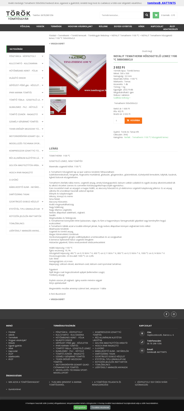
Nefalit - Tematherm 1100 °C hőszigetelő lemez (146, 137)
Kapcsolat (157, 26)
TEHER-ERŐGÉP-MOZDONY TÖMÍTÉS (25, 128)
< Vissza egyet (57, 43)
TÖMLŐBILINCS (16, 223)
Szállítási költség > (121, 97)
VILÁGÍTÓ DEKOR (17, 78)
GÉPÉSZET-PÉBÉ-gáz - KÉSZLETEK (25, 85)
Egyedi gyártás (123, 26)
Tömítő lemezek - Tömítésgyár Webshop (90, 35)
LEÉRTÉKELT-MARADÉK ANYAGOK (25, 230)
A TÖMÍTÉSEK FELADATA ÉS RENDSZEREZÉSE (106, 383)
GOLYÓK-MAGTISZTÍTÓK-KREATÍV (25, 165)
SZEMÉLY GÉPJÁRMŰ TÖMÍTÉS (23, 121)
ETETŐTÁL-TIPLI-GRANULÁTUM (24, 208)
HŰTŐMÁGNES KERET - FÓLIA (23, 70)
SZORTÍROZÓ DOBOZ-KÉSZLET (24, 201)
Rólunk (103, 26)
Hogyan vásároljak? (80, 26)
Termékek (56, 26)
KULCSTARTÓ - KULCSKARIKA (23, 63)
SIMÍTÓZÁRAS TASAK (19, 194)
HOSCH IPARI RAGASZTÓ (21, 172)
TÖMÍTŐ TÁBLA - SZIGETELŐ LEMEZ (25, 99)
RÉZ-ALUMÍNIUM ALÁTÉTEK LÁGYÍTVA (25, 158)
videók (40, 26)
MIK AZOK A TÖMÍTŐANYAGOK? (23, 382)
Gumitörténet (14, 389)
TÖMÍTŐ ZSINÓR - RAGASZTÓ (23, 114)
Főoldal (25, 26)
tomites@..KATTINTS (161, 3)
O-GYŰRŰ (13, 179)
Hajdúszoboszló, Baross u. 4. (160, 335)
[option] (77, 75)
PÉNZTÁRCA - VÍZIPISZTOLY (22, 56)
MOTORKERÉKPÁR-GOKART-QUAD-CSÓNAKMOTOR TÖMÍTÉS (25, 136)
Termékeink (63, 35)
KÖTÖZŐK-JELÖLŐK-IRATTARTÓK (25, 216)
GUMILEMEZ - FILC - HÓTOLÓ (23, 107)
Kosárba (133, 120)
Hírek (141, 26)
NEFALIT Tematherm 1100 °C (125, 35)
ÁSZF (172, 26)
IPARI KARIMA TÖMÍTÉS (20, 92)
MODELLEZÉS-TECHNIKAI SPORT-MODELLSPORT (25, 143)
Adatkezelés (170, 29)
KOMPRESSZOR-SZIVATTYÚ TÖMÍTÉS (25, 150)
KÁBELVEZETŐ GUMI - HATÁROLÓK (25, 187)
